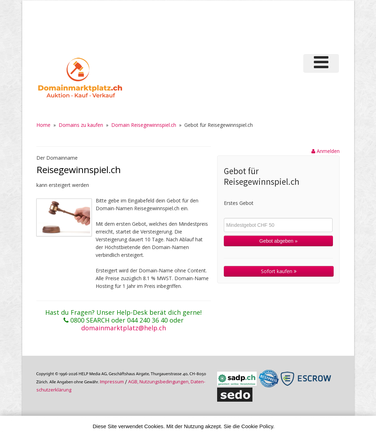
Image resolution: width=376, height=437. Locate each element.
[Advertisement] (217, 26)
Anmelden (325, 151)
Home (43, 125)
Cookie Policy (257, 426)
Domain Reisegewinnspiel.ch (143, 125)
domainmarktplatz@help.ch (123, 328)
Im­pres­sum (112, 381)
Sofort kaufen (279, 271)
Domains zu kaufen (81, 125)
